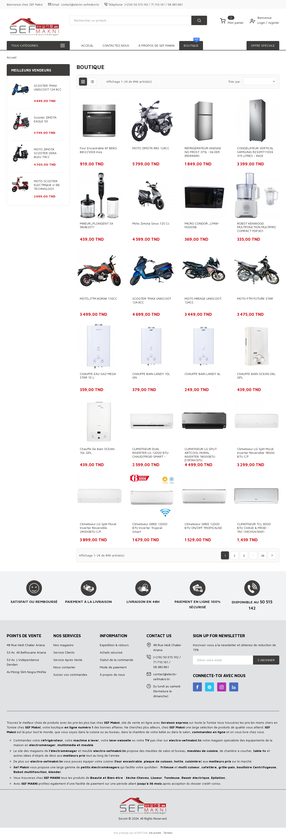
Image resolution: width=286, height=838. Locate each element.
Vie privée (155, 832)
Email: (56, 4)
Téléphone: (116, 4)
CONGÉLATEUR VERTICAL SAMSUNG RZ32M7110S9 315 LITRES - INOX (255, 152)
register (273, 22)
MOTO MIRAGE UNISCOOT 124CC (203, 300)
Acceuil (87, 45)
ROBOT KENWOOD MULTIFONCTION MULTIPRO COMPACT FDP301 (256, 227)
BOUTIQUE (110, 44)
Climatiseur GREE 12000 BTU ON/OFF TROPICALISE (203, 526)
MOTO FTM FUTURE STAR (255, 298)
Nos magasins (63, 645)
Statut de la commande (116, 660)
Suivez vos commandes (70, 674)
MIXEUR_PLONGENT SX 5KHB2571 (96, 225)
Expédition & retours (114, 645)
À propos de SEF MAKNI (145, 45)
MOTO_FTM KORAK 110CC (98, 298)
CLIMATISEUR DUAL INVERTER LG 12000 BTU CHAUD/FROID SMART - (150, 452)
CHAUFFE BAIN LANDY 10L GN (151, 375)
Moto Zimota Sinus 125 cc (150, 223)
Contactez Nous (187, 45)
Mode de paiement (113, 667)
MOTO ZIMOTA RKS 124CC (150, 148)
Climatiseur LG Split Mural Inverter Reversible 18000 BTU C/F (256, 452)
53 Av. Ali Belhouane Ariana (26, 652)
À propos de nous (112, 674)
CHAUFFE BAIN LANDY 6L (203, 374)
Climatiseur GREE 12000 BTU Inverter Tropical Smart (149, 527)
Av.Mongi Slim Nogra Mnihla (26, 672)
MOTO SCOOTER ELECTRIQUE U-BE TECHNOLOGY (47, 185)
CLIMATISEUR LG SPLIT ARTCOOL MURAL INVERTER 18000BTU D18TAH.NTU (201, 454)
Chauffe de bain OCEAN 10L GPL (97, 451)
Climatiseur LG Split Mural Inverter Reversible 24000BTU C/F (98, 527)
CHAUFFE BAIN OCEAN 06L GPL (256, 375)
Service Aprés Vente (67, 660)
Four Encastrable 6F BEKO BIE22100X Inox (98, 150)
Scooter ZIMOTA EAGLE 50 (45, 119)
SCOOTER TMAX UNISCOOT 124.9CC (47, 87)
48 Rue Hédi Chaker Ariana (26, 645)
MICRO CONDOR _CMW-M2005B (202, 225)
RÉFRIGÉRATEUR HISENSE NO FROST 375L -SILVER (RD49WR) (203, 152)
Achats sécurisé (111, 652)
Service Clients (63, 652)
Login (262, 22)
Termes (168, 832)
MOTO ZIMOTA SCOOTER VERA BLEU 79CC (45, 153)
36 (262, 555)
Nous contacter (64, 667)
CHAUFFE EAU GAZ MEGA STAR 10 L (98, 375)
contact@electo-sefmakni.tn (80, 4)
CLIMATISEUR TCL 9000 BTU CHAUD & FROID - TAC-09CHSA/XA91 (254, 527)
